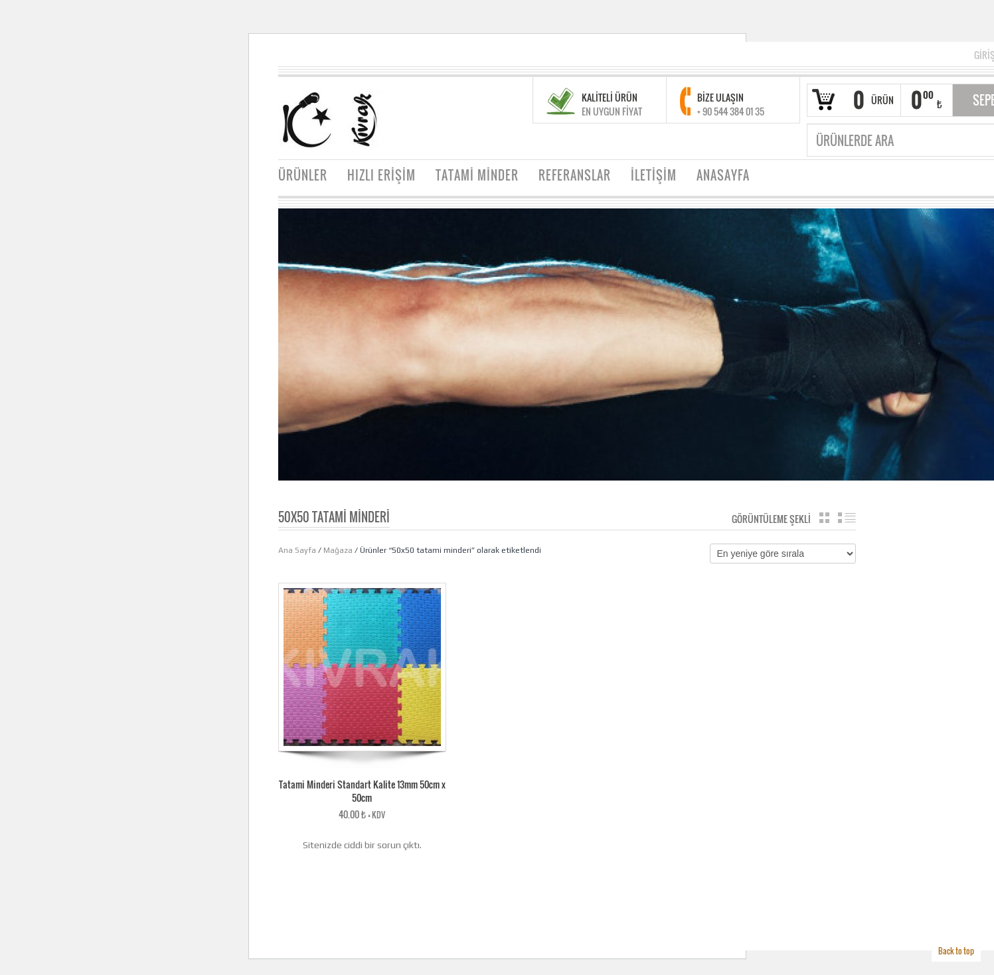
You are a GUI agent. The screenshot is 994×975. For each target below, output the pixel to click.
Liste (847, 517)
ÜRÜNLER (302, 175)
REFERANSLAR (574, 175)
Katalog (824, 517)
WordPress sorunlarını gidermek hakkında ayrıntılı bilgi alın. (362, 883)
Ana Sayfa (297, 550)
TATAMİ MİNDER (477, 175)
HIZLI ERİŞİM (381, 175)
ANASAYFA (723, 175)
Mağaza (338, 550)
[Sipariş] (783, 553)
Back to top (956, 950)
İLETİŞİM (654, 175)
